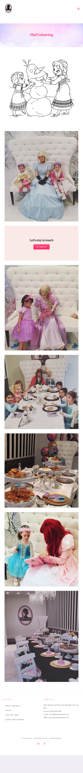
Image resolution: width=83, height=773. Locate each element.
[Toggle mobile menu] (78, 9)
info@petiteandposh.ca (59, 714)
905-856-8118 (55, 711)
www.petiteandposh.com (58, 717)
